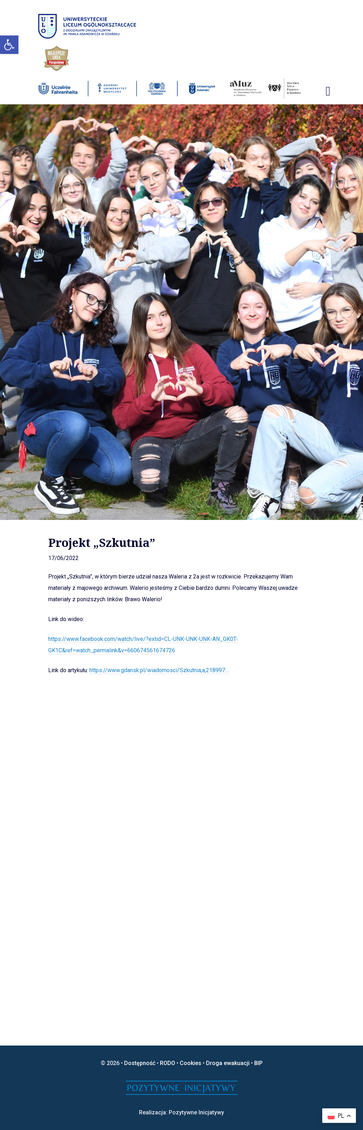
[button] (9, 44)
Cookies (190, 1063)
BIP (258, 1063)
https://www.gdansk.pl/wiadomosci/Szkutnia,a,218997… (159, 670)
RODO (167, 1063)
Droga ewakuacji (228, 1063)
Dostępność (139, 1063)
